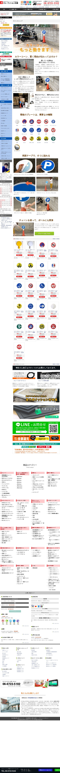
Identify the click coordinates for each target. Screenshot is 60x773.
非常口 (53, 142)
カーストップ (35, 492)
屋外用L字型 (35, 513)
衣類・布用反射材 (52, 589)
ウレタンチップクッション (7, 513)
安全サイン (3, 133)
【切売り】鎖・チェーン (5, 155)
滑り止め (2, 123)
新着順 (57, 238)
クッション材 (3, 115)
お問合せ (58, 7)
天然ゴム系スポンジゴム (7, 504)
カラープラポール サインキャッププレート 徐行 (53, 291)
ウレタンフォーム (5, 509)
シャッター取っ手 (21, 507)
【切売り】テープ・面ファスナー (6, 149)
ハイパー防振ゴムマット (53, 475)
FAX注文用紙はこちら (15, 611)
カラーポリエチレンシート (23, 517)
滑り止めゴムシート (6, 495)
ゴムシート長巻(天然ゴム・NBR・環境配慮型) (5, 79)
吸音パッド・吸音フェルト (23, 578)
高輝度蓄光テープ (36, 531)
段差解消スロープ (4, 113)
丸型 (33, 515)
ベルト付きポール (21, 552)
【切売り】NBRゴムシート (54, 571)
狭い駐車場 (4, 671)
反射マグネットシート (6, 535)
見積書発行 (3, 44)
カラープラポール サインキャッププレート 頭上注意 (30, 271)
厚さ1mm (19, 478)
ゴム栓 (34, 478)
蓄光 (3, 662)
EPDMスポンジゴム (6, 502)
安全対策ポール (4, 118)
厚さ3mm (19, 482)
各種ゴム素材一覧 (4, 71)
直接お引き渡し (34, 654)
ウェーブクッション (37, 521)
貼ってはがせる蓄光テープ (38, 538)
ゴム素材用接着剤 (5, 493)
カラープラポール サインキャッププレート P (41, 271)
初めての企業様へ (4, 40)
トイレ (17, 134)
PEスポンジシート (6, 520)
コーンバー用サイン (37, 552)
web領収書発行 (49, 653)
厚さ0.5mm (19, 476)
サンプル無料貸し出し (36, 666)
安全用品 (2, 101)
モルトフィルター (4, 96)
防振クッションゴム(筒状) (38, 477)
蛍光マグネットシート (22, 533)
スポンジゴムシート (5, 87)
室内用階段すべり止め (53, 561)
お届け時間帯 (34, 651)
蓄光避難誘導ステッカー (38, 529)
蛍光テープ (19, 531)
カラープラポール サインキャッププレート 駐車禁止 (41, 250)
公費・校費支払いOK (5, 45)
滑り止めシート (51, 552)
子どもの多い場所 (5, 672)
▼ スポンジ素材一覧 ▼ (28, 9)
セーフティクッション (53, 502)
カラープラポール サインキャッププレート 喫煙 (19, 291)
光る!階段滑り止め (37, 533)
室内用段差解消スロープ (53, 529)
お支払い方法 (19, 666)
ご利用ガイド (22, 7)
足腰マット (4, 553)
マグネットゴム (5, 487)
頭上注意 (38, 142)
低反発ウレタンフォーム (7, 511)
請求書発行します (20, 670)
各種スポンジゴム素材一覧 (6, 85)
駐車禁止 (24, 125)
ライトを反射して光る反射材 (6, 105)
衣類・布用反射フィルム (7, 537)
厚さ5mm (19, 484)
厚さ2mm (19, 480)
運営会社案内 (19, 653)
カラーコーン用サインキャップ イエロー (19, 250)
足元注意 (46, 142)
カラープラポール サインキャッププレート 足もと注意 (19, 271)
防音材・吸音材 (4, 125)
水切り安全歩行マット (6, 555)
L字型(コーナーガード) (37, 504)
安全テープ (3, 135)
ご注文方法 (19, 660)
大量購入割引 (3, 42)
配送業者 (33, 650)
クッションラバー (5, 483)
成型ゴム (2, 82)
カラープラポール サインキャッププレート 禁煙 (30, 291)
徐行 (53, 134)
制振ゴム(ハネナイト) (52, 482)
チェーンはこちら (44, 233)
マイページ (52, 7)
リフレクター (51, 587)
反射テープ (4, 533)
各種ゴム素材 (4, 664)
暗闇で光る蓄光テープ (37, 527)
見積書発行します (20, 668)
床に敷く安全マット (6, 548)
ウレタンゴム (5, 485)
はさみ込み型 (35, 519)
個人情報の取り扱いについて (18, 718)
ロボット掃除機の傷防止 (53, 513)
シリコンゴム (5, 491)
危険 (17, 142)
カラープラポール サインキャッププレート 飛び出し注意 (19, 312)
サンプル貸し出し (4, 47)
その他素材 (3, 120)
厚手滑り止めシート (52, 554)
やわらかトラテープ (6, 567)
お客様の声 (35, 7)
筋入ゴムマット (5, 559)
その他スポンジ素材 (5, 99)
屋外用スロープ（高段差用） (51, 664)
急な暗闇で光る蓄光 (5, 110)
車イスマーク (24, 134)
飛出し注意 (31, 142)
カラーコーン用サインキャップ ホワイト (30, 250)
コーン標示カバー (36, 550)
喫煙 (38, 134)
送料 (18, 661)
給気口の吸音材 (20, 574)
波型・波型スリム (36, 511)
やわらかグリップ (52, 511)
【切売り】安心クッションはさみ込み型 (6, 153)
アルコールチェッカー (5, 128)
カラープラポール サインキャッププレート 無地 (53, 311)
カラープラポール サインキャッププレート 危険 (41, 332)
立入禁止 (46, 125)
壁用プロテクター (52, 509)
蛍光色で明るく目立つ (5, 108)
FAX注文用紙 (41, 7)
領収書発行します (20, 671)
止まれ (24, 142)
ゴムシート (4, 472)
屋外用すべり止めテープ (53, 550)
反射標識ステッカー (37, 555)
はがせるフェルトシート (7, 557)
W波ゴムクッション (52, 483)
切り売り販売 (3, 138)
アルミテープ (20, 583)
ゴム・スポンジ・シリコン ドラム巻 (6, 91)
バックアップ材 (20, 519)
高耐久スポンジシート (6, 518)
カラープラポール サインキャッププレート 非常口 (19, 332)
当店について (29, 7)
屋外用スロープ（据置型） (51, 666)
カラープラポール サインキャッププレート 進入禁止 (19, 352)
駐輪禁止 (31, 125)
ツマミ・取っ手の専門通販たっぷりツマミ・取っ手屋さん (6, 223)
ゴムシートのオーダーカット (20, 380)
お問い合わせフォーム (39, 638)
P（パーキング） (53, 125)
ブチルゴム (4, 497)
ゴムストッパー (36, 475)
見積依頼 (47, 7)
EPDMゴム (4, 489)
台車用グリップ (51, 507)
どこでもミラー (17, 151)
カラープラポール (21, 554)
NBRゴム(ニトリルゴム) (7, 478)
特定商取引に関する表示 (31, 718)
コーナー (34, 509)
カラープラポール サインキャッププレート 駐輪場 (30, 311)
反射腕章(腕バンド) (6, 540)
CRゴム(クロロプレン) (7, 480)
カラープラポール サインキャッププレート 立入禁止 (53, 250)
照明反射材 (35, 567)
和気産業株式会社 (32, 697)
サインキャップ (36, 554)
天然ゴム (4, 482)
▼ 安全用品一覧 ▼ (42, 9)
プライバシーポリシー (43, 718)
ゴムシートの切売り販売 (43, 380)
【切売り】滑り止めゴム (53, 577)
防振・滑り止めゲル (52, 485)
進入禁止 (38, 125)
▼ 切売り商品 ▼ (55, 9)
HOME (14, 16)
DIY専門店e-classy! (5, 217)
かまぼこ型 (35, 507)
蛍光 (3, 661)
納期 (32, 653)
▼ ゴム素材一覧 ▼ (13, 9)
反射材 (3, 659)
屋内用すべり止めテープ (53, 555)
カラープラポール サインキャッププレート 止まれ (53, 332)
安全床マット (3, 130)
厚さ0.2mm (19, 485)
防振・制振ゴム (4, 76)
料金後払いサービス (5, 48)
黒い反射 (4, 542)
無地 (17, 125)
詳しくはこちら (26, 625)
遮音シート (19, 579)
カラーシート (20, 513)
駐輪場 (31, 134)
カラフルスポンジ (21, 515)
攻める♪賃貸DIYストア (6, 227)
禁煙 (46, 134)
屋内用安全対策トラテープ (7, 573)
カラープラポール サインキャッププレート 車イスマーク (41, 291)
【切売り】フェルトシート (6, 145)
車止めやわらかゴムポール (23, 550)
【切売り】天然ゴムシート (54, 569)
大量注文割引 (34, 661)
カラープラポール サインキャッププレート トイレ (53, 271)
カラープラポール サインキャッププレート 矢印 (41, 311)
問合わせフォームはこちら (45, 770)
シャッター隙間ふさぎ (5, 94)
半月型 (34, 506)
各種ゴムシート (4, 73)
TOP (4, 9)
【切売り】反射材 (4, 143)
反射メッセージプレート (7, 538)
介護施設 (4, 674)
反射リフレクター (5, 531)
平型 (33, 517)
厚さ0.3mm (19, 487)
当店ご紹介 (19, 651)
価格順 (54, 238)
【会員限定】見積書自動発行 (51, 651)
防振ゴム (50, 477)
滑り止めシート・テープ (53, 548)
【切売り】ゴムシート (5, 140)
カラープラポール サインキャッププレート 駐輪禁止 (30, 332)
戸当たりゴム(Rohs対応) (38, 487)
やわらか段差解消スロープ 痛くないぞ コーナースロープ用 (54, 536)
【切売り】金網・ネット (5, 158)
